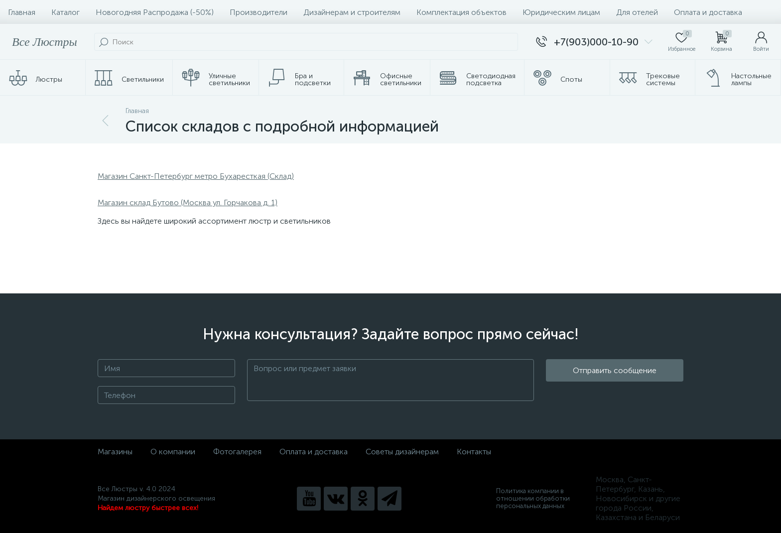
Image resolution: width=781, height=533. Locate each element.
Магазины (115, 451)
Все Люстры (44, 41)
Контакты (474, 451)
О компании (172, 451)
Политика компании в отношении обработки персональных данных (533, 498)
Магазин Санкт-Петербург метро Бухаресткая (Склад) (196, 176)
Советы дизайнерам (402, 451)
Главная (21, 12)
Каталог (65, 12)
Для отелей (637, 12)
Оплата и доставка (708, 12)
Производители (258, 12)
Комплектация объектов (461, 12)
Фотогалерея (237, 451)
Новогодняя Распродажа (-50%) (155, 12)
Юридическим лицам (561, 12)
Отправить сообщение (614, 380)
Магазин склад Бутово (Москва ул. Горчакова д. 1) (187, 202)
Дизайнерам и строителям (351, 12)
